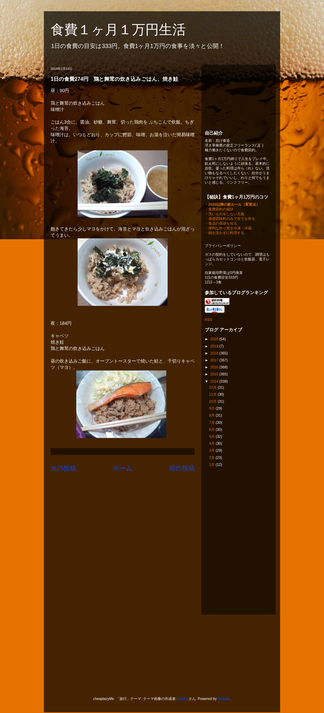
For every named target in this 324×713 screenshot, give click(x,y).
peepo (183, 699)
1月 (212, 465)
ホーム (122, 468)
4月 (212, 444)
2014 (214, 382)
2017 (214, 361)
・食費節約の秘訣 (219, 210)
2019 (214, 347)
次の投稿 (63, 468)
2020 (214, 339)
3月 (212, 451)
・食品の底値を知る (221, 224)
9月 (212, 409)
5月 (212, 437)
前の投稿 (182, 468)
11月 (213, 395)
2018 (214, 354)
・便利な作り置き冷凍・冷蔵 (228, 228)
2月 (212, 458)
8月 (212, 416)
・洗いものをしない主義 (224, 214)
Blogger (224, 699)
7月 (212, 423)
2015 (214, 375)
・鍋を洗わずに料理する (224, 233)
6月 (212, 430)
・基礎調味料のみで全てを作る (230, 219)
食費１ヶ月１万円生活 (125, 29)
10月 (213, 402)
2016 (214, 368)
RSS (208, 320)
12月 (213, 388)
